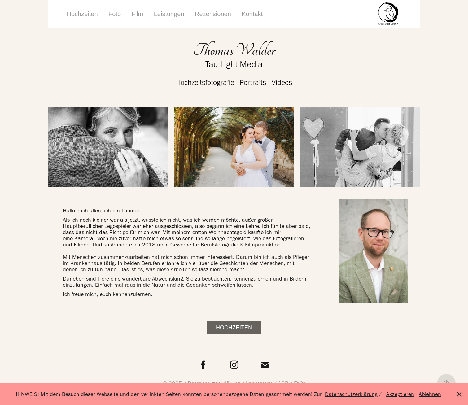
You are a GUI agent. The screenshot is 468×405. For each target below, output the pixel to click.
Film (137, 14)
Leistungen (169, 14)
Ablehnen (430, 394)
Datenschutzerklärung (351, 394)
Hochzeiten (82, 14)
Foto (114, 14)
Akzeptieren (400, 394)
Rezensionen (213, 14)
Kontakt (252, 14)
